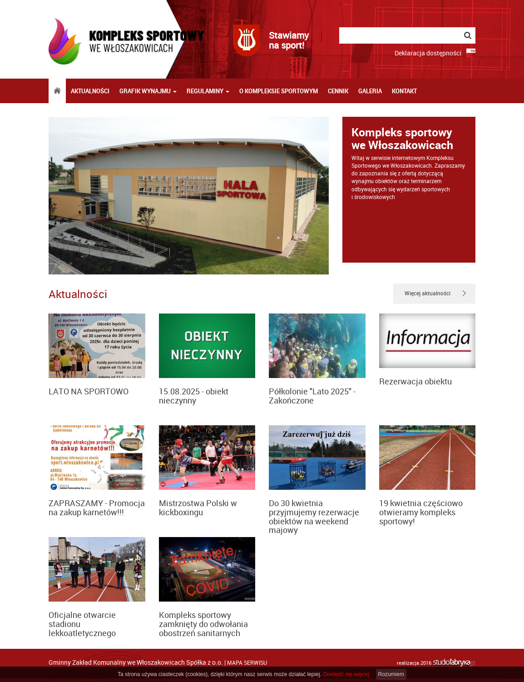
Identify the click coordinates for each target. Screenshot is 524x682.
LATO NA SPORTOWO (89, 391)
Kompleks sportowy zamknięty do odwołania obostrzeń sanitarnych (203, 623)
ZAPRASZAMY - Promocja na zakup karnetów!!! (97, 508)
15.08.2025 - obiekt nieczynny (193, 396)
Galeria (370, 91)
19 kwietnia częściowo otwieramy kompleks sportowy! (421, 512)
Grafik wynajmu (148, 91)
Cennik (338, 91)
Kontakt (404, 91)
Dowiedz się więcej (346, 674)
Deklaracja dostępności (428, 53)
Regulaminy (208, 91)
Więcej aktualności (427, 293)
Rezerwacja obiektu (415, 381)
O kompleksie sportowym (278, 91)
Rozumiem (391, 674)
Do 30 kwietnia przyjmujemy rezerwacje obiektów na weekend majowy (314, 516)
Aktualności (90, 91)
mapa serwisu (247, 662)
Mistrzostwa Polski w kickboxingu (198, 508)
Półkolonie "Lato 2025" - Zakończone (312, 396)
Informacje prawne (87, 115)
